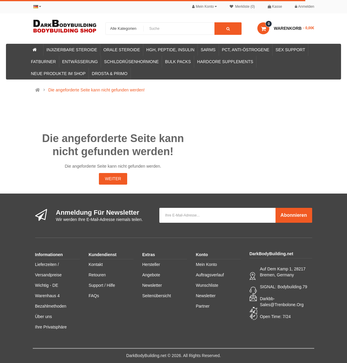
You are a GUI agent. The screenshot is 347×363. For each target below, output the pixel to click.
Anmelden (304, 6)
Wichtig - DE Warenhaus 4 (47, 290)
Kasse (275, 6)
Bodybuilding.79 (292, 286)
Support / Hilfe (102, 285)
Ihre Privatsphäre (51, 327)
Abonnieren (294, 215)
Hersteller (151, 264)
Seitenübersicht (156, 295)
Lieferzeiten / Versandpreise (48, 269)
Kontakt (96, 264)
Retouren (97, 274)
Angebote (151, 274)
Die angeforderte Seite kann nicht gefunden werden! (96, 90)
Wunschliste (207, 285)
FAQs (94, 295)
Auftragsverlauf (210, 274)
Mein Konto (206, 264)
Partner (203, 306)
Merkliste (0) (242, 6)
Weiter (113, 178)
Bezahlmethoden (50, 306)
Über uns (43, 316)
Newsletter (152, 285)
